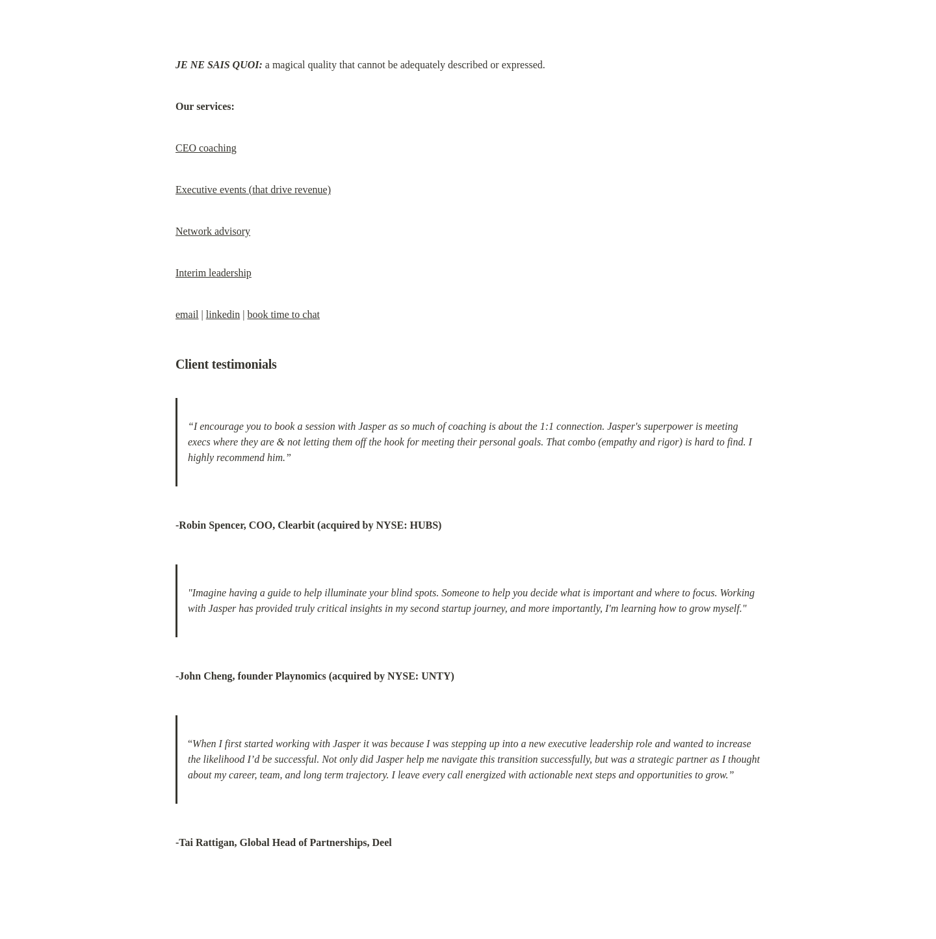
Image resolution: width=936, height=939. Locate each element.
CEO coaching (206, 147)
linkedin (223, 314)
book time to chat (283, 314)
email (187, 314)
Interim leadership (214, 272)
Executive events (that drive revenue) (253, 189)
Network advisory (213, 231)
